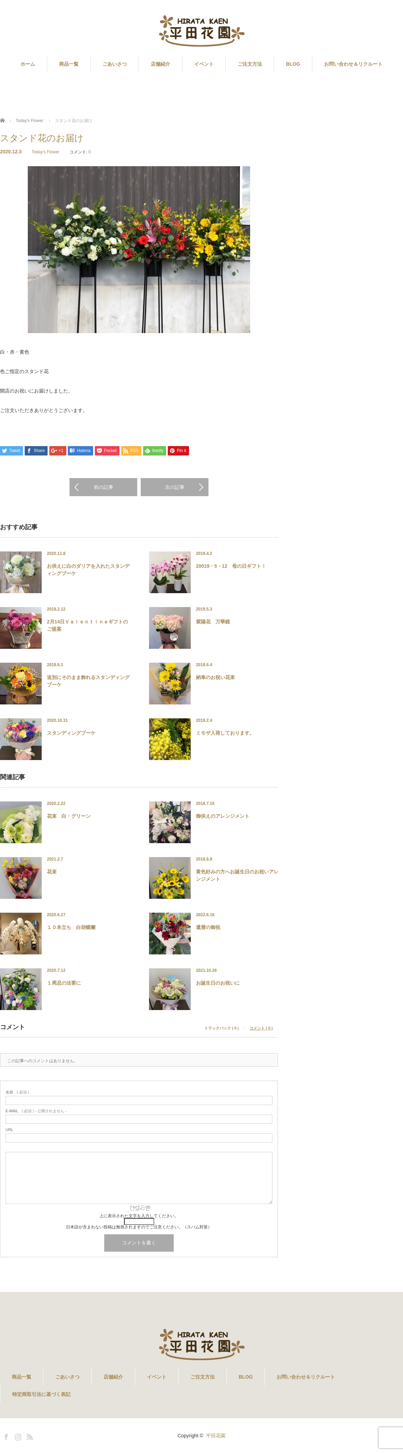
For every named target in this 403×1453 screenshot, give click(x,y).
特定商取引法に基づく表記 (41, 1394)
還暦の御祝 (208, 927)
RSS (29, 1435)
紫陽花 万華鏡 (213, 621)
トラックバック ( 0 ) (221, 1028)
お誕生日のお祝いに (218, 983)
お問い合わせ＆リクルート (353, 64)
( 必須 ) (17, 1092)
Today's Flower (45, 152)
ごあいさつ (114, 64)
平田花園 (215, 1435)
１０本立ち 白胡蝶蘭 (71, 927)
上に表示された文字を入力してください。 (139, 1215)
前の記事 (103, 487)
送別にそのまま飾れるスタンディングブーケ (88, 681)
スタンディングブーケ (71, 733)
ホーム (27, 64)
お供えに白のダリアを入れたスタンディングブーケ (88, 569)
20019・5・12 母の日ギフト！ (231, 566)
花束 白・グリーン (69, 816)
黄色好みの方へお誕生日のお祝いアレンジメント (237, 875)
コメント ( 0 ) (261, 1028)
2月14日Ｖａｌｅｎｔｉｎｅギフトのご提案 (87, 625)
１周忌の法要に (64, 983)
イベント (204, 64)
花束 (52, 871)
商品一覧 (69, 64)
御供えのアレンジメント (222, 816)
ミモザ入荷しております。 (225, 733)
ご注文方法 (250, 64)
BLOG (293, 64)
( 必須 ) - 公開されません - (36, 1111)
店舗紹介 (160, 64)
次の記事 (174, 487)
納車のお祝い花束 (215, 677)
